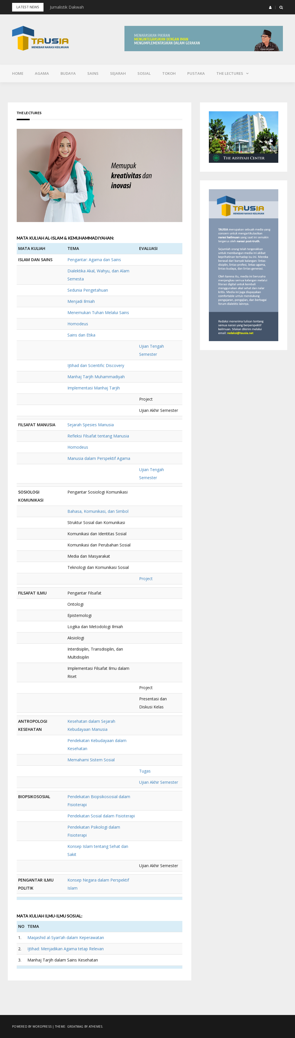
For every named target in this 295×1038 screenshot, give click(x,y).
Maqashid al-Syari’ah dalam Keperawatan (65, 937)
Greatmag (75, 1026)
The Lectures (229, 73)
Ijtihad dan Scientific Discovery (95, 365)
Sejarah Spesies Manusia (90, 424)
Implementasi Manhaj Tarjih (93, 388)
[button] (270, 7)
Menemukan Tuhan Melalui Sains (98, 312)
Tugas (145, 771)
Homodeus (77, 323)
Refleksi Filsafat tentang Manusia (98, 436)
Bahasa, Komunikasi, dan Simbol (97, 511)
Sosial (144, 73)
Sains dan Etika (81, 335)
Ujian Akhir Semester (158, 782)
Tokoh (169, 73)
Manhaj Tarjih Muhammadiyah (96, 376)
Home (17, 73)
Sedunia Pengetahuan (87, 290)
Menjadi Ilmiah (81, 301)
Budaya (68, 73)
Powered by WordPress (32, 1026)
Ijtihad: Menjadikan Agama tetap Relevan (65, 948)
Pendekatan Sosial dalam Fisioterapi (101, 816)
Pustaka (196, 73)
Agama (42, 73)
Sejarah (118, 73)
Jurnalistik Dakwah (67, 7)
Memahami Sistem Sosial (91, 759)
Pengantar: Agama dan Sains (94, 259)
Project (146, 578)
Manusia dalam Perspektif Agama (98, 458)
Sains (93, 73)
